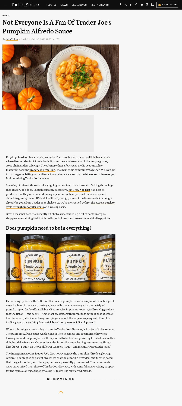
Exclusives (79, 4)
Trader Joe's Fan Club (42, 170)
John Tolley (12, 39)
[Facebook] (120, 5)
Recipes (51, 4)
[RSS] (152, 5)
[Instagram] (147, 5)
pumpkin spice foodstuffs (21, 309)
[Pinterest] (136, 5)
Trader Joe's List (44, 353)
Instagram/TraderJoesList (104, 293)
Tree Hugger (100, 309)
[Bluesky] (141, 5)
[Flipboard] (131, 5)
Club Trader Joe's (99, 157)
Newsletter (167, 4)
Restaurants (100, 4)
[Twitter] (125, 5)
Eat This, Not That (79, 190)
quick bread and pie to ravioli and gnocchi (70, 322)
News (64, 4)
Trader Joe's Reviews (69, 329)
